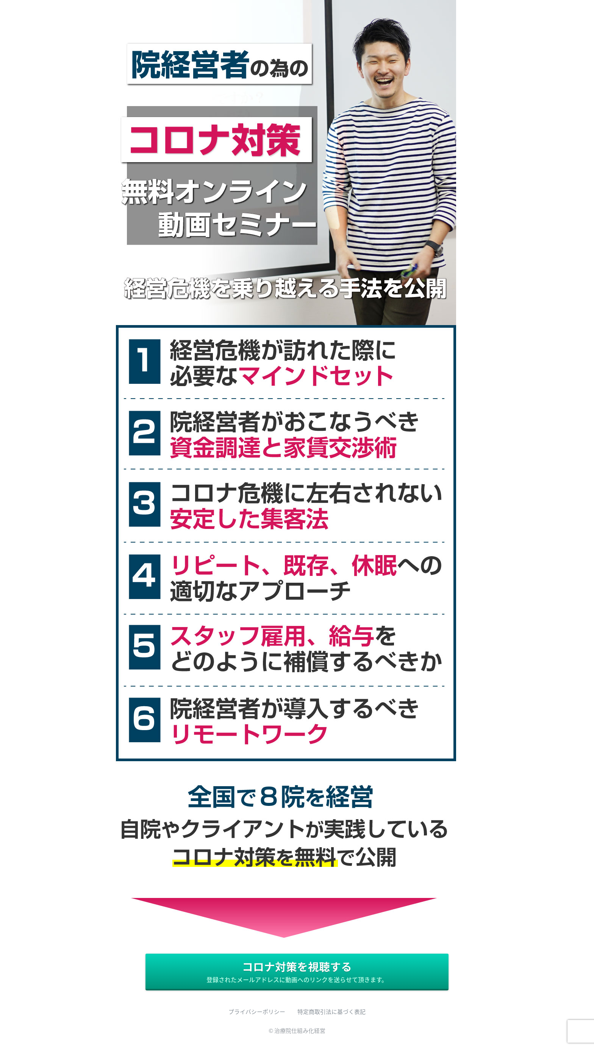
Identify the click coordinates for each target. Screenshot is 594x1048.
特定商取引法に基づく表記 (331, 1011)
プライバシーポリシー (256, 1011)
